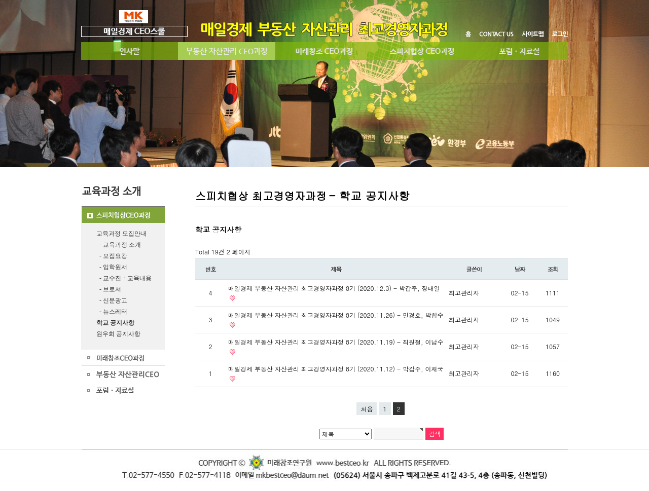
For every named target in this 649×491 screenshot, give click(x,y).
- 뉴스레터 (111, 311)
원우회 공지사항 (118, 333)
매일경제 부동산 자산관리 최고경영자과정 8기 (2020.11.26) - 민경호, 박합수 (336, 315)
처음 (366, 408)
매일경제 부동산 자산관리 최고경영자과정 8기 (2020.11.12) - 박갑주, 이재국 (336, 368)
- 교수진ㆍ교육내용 (124, 278)
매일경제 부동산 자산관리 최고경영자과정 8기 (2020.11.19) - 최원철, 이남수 (336, 341)
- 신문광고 (111, 300)
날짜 (520, 269)
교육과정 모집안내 (121, 233)
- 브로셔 (108, 289)
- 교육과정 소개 (118, 244)
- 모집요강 (111, 255)
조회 (553, 269)
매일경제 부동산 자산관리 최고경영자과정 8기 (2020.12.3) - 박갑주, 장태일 (334, 288)
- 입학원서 (111, 267)
